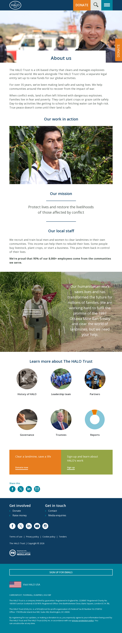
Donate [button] (82, 5)
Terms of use (15, 536)
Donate (17, 510)
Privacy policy (32, 536)
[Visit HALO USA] (61, 584)
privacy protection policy (83, 620)
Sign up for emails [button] (61, 572)
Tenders (63, 536)
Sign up (71, 467)
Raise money (20, 515)
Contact (52, 510)
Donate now (21, 467)
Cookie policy (48, 536)
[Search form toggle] (96, 5)
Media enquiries (57, 515)
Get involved (32, 311)
